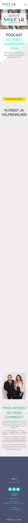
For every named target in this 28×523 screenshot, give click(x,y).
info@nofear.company (14, 482)
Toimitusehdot (14, 494)
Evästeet (14, 495)
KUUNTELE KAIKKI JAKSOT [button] (14, 99)
